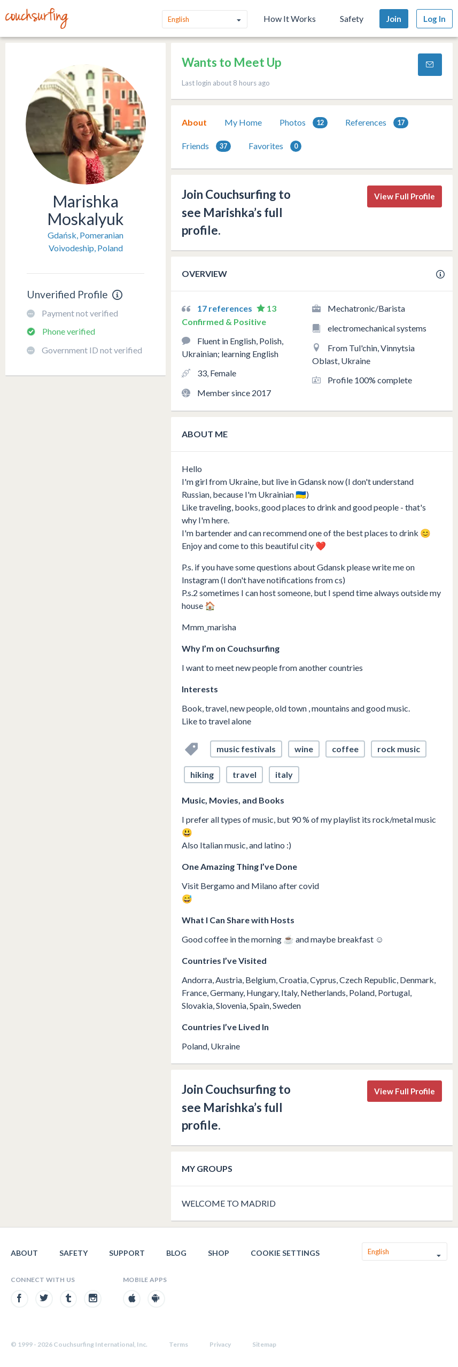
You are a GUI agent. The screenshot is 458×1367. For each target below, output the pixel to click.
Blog (176, 1252)
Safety (351, 18)
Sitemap (264, 1344)
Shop (218, 1252)
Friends (206, 146)
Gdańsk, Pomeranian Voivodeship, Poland (85, 241)
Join (393, 19)
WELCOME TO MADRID (229, 1203)
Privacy (220, 1344)
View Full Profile (404, 196)
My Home (243, 122)
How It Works (289, 18)
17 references (225, 308)
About (194, 122)
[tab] (194, 122)
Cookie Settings (285, 1252)
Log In (434, 19)
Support (127, 1252)
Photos (304, 122)
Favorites (275, 146)
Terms (178, 1344)
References (376, 122)
